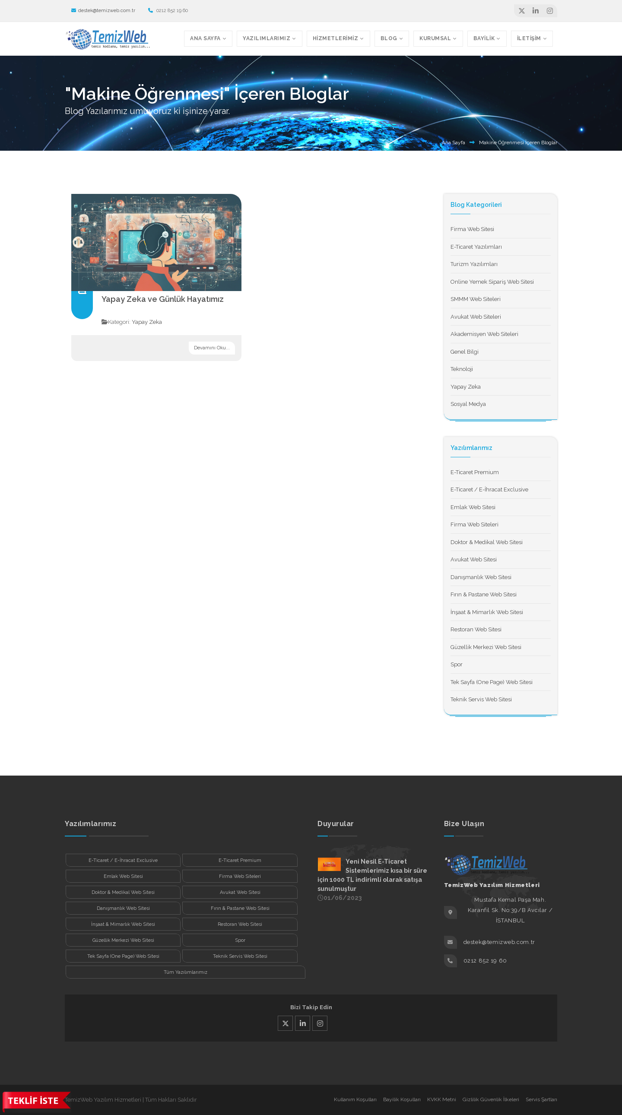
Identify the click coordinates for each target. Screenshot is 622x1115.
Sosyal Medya (468, 404)
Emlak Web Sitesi (473, 507)
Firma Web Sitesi (472, 229)
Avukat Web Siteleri (476, 317)
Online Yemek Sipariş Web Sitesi (492, 282)
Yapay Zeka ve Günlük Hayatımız (163, 299)
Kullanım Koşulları (355, 1099)
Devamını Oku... (212, 348)
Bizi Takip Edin (311, 1007)
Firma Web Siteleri (474, 524)
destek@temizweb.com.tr (103, 10)
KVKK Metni (441, 1099)
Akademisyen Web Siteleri (484, 334)
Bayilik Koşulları (402, 1099)
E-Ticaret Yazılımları (476, 247)
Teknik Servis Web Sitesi (481, 699)
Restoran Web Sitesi (476, 629)
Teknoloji (462, 369)
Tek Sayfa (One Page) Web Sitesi (492, 682)
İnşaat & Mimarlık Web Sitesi (487, 612)
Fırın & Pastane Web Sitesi (484, 594)
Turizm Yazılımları (474, 264)
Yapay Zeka (147, 322)
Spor (457, 664)
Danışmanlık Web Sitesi (481, 577)
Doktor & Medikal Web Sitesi (487, 542)
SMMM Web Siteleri (476, 299)
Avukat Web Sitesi (474, 559)
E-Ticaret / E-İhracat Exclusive (489, 489)
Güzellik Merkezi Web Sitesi (486, 647)
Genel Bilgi (465, 351)
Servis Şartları (541, 1099)
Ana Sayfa (453, 142)
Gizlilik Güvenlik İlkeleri (491, 1099)
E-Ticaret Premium (475, 472)
